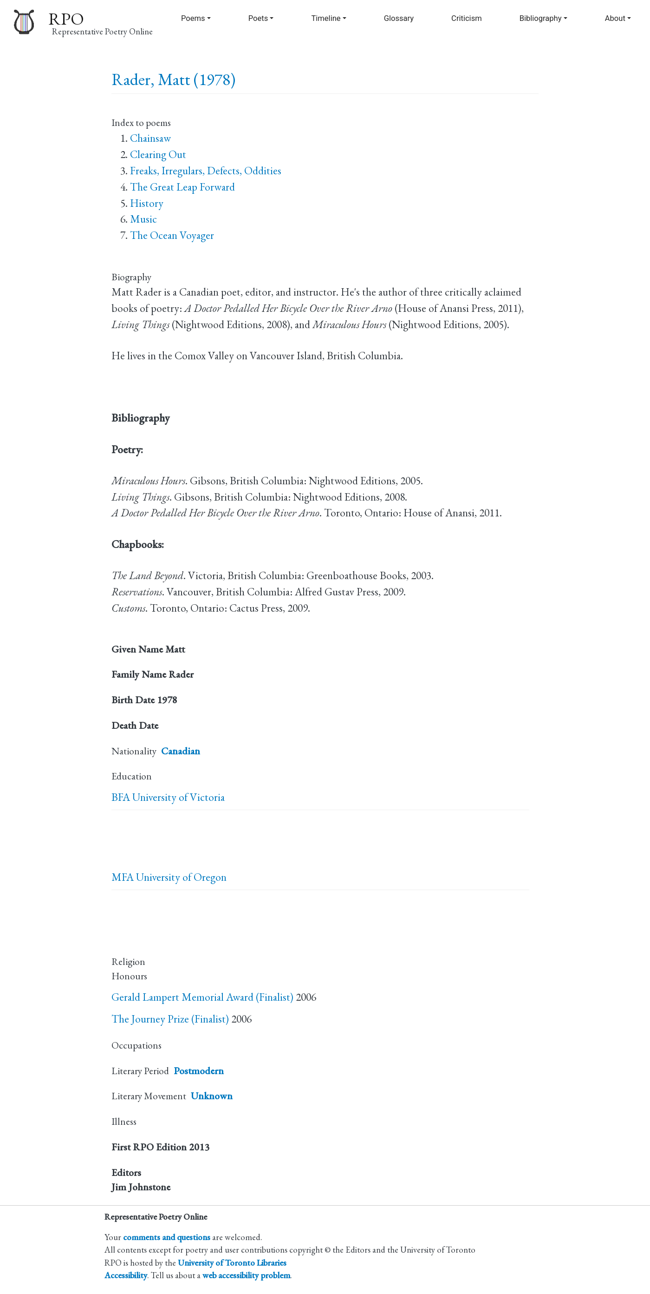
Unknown (212, 1095)
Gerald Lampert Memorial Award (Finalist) (202, 997)
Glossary (399, 18)
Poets (258, 18)
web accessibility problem (246, 1275)
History (146, 203)
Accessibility (125, 1275)
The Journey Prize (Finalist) (170, 1019)
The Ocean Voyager (172, 235)
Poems (193, 18)
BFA (120, 797)
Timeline (325, 18)
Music (143, 219)
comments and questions (166, 1236)
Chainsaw (150, 138)
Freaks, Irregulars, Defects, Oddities (205, 171)
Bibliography (541, 18)
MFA (122, 877)
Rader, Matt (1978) (173, 79)
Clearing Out (158, 154)
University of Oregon (181, 877)
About (615, 18)
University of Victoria (178, 797)
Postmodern (199, 1070)
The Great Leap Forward (182, 187)
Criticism (466, 18)
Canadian (180, 751)
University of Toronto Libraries (232, 1262)
